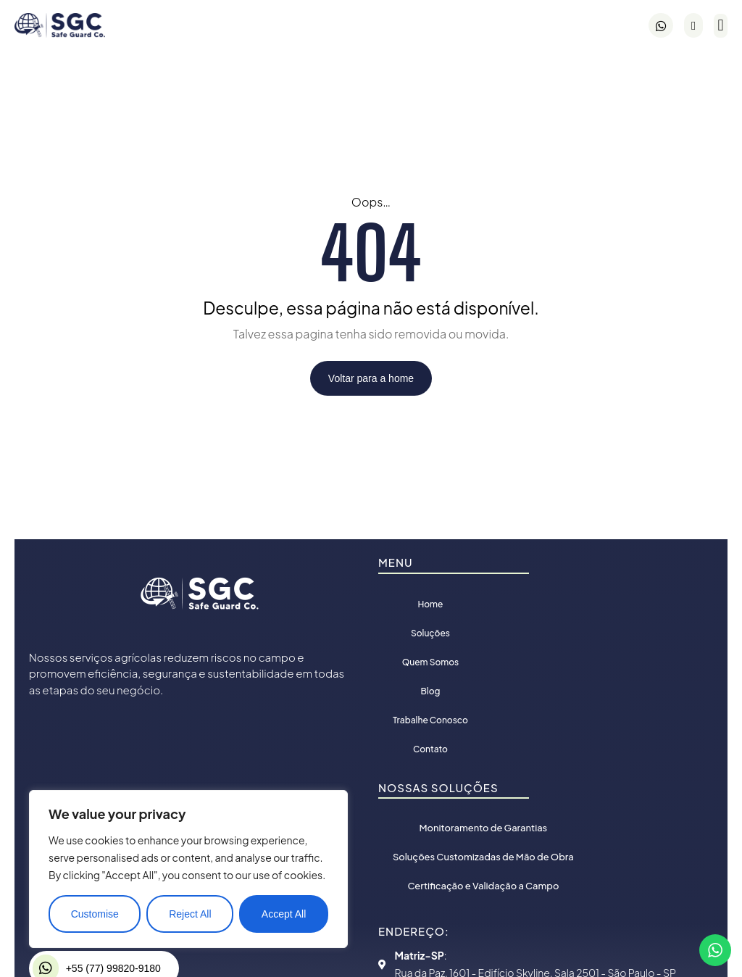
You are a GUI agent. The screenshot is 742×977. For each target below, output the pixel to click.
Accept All (284, 914)
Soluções (430, 633)
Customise (95, 914)
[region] (188, 869)
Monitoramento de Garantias (476, 827)
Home (430, 604)
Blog (431, 691)
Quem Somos (430, 662)
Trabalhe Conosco (430, 720)
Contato (430, 749)
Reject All (190, 914)
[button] (721, 26)
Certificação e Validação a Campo (477, 885)
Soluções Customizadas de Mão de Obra (477, 856)
